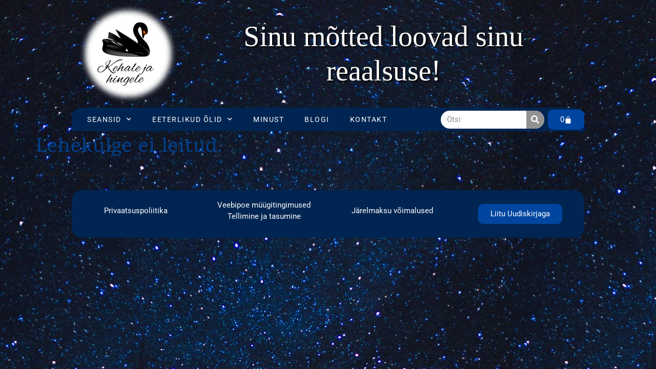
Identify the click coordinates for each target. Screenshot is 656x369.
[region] (383, 54)
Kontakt (368, 119)
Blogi (317, 119)
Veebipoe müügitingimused (264, 205)
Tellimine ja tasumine (264, 216)
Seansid (109, 119)
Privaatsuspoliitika (136, 210)
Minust (268, 119)
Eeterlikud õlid (192, 119)
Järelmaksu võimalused (392, 210)
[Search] (535, 120)
